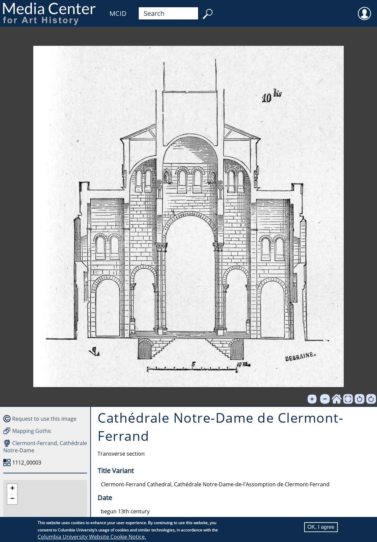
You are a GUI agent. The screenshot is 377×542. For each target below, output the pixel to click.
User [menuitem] (364, 9)
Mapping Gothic (32, 431)
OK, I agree (320, 527)
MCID (118, 13)
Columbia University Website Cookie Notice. (92, 536)
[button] (12, 489)
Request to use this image (44, 418)
